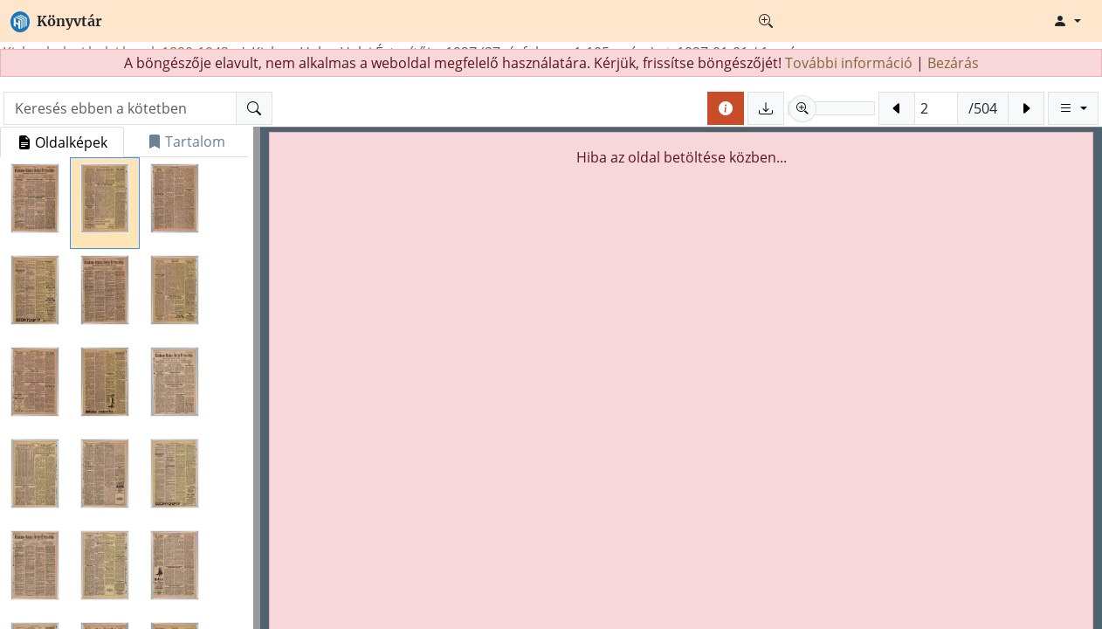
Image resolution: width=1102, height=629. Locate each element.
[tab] (62, 142)
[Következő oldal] (1026, 108)
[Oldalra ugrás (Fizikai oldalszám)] (936, 108)
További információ (849, 63)
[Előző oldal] (896, 108)
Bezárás (953, 63)
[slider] (831, 108)
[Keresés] (254, 108)
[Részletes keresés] (766, 20)
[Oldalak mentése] (765, 108)
